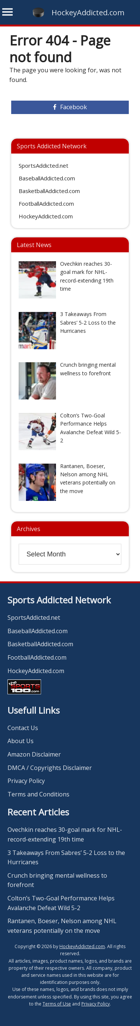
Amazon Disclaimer (34, 754)
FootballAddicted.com (46, 203)
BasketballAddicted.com (49, 191)
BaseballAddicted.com (47, 178)
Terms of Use (57, 1004)
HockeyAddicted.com (88, 12)
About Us (20, 741)
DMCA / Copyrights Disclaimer (49, 768)
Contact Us (22, 728)
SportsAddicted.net (43, 165)
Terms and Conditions (38, 794)
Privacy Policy (26, 781)
